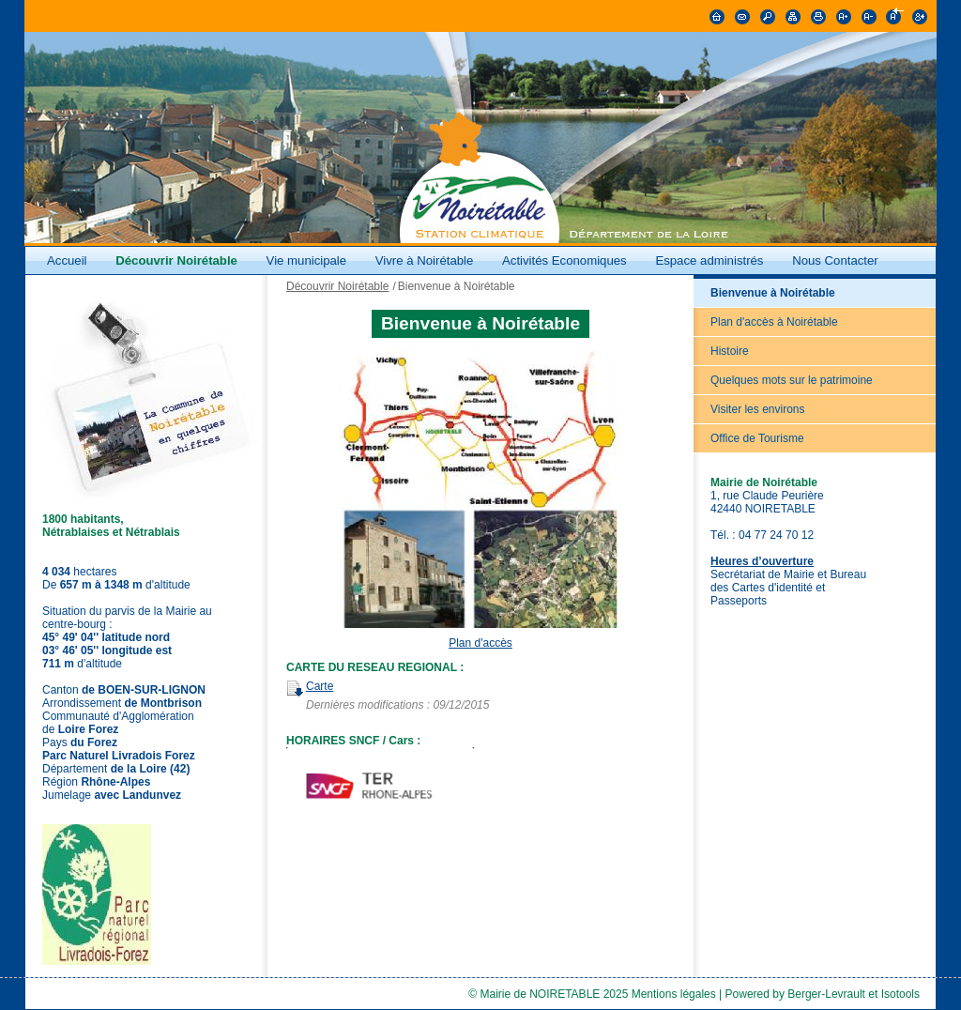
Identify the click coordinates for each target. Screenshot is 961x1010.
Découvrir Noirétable (176, 260)
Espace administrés (709, 260)
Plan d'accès (480, 643)
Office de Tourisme (757, 438)
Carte (319, 686)
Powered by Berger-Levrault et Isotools (822, 994)
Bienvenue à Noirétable (772, 292)
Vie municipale (308, 260)
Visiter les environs (757, 409)
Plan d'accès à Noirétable (774, 322)
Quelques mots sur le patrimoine (791, 380)
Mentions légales (674, 994)
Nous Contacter (835, 260)
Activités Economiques (564, 260)
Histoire (729, 351)
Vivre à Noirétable (424, 260)
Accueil (67, 260)
